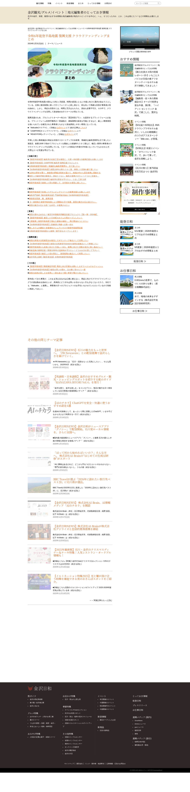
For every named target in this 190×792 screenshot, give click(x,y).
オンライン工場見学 (72, 747)
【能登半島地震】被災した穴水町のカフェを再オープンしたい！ (56, 218)
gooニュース (139, 727)
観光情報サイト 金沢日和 (31, 3)
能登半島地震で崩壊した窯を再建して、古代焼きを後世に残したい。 (57, 183)
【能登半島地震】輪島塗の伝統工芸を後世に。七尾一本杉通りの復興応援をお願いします (66, 159)
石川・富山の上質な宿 (73, 699)
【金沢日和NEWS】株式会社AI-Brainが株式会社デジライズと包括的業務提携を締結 (81, 527)
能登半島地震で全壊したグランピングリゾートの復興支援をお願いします (59, 192)
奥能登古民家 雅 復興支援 (41, 198)
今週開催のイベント (107, 702)
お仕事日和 (138, 709)
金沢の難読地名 (70, 750)
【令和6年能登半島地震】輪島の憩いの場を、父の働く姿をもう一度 (57, 270)
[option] (140, 198)
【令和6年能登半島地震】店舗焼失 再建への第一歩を (51, 224)
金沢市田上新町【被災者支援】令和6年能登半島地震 (51, 257)
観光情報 (40, 3)
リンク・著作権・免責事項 (94, 764)
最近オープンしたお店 (108, 720)
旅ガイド (32, 696)
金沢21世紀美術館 (36, 699)
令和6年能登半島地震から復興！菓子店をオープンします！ (53, 231)
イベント (59, 3)
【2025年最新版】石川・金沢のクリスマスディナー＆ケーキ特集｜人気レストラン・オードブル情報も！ (82, 552)
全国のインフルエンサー (73, 740)
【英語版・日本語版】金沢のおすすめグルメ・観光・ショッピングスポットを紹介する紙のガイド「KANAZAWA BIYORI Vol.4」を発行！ (82, 379)
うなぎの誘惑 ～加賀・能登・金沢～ (43, 723)
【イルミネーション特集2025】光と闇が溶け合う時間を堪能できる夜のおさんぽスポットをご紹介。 (82, 579)
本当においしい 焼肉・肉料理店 (41, 726)
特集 (49, 3)
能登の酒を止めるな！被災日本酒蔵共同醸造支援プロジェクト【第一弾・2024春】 (63, 214)
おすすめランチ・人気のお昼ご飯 (42, 716)
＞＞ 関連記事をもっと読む (100, 600)
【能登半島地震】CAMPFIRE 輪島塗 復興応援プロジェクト (53, 163)
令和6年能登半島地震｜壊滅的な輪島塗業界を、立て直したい (54, 166)
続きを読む (75, 364)
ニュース (81, 28)
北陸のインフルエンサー (73, 737)
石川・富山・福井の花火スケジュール (78, 716)
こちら (83, 128)
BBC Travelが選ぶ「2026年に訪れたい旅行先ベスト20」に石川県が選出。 (81, 480)
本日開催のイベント (107, 699)
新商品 (101, 727)
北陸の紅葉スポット (72, 720)
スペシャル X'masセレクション (76, 710)
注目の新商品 (104, 730)
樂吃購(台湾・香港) (141, 745)
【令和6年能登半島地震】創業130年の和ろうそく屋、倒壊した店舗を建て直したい (63, 169)
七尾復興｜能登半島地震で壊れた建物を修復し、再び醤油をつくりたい (58, 221)
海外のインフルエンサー (73, 744)
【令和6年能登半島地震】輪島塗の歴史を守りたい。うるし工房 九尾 (57, 179)
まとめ (81, 3)
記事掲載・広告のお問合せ (116, 764)
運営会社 (79, 764)
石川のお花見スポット (73, 713)
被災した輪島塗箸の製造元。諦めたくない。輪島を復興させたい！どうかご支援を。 (64, 176)
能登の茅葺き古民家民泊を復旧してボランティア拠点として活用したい (58, 240)
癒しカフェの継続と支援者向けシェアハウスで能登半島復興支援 (56, 228)
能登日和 (137, 700)
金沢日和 (31, 28)
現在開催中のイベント (108, 706)
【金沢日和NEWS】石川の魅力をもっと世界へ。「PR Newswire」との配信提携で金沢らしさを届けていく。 (81, 353)
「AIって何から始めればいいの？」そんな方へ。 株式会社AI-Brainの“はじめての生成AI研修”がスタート (80, 455)
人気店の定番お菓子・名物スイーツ (42, 737)
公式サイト (61, 128)
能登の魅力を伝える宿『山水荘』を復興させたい (49, 205)
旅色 (136, 734)
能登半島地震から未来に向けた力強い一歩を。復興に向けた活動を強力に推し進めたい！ (66, 247)
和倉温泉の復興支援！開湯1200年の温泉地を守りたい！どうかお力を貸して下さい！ (64, 250)
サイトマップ (69, 764)
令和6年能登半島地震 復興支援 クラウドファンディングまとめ (69, 37)
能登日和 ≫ (140, 261)
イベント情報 (147, 152)
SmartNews (138, 720)
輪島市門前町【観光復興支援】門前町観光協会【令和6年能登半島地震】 (59, 195)
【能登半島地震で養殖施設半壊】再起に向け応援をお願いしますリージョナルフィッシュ (66, 266)
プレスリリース (140, 705)
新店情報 (70, 3)
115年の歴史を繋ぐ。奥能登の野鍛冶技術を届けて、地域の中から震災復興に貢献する (64, 173)
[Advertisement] (70, 315)
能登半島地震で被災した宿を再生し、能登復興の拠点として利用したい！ (59, 254)
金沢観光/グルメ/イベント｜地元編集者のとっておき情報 (56, 28)
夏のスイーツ (34, 720)
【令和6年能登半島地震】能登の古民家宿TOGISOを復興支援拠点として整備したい (63, 244)
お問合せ (108, 3)
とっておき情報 (93, 3)
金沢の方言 (69, 753)
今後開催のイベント (107, 709)
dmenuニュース (140, 724)
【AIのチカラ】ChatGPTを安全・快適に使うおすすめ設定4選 (81, 404)
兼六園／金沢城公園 (37, 702)
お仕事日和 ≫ (139, 311)
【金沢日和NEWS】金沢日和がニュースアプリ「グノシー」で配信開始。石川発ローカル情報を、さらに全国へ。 (81, 429)
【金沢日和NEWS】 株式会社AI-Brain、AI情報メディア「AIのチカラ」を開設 (81, 504)
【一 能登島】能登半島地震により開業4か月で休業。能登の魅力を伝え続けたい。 (63, 202)
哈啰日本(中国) (140, 742)
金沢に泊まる (34, 706)
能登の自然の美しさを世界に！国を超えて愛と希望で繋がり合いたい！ (58, 273)
